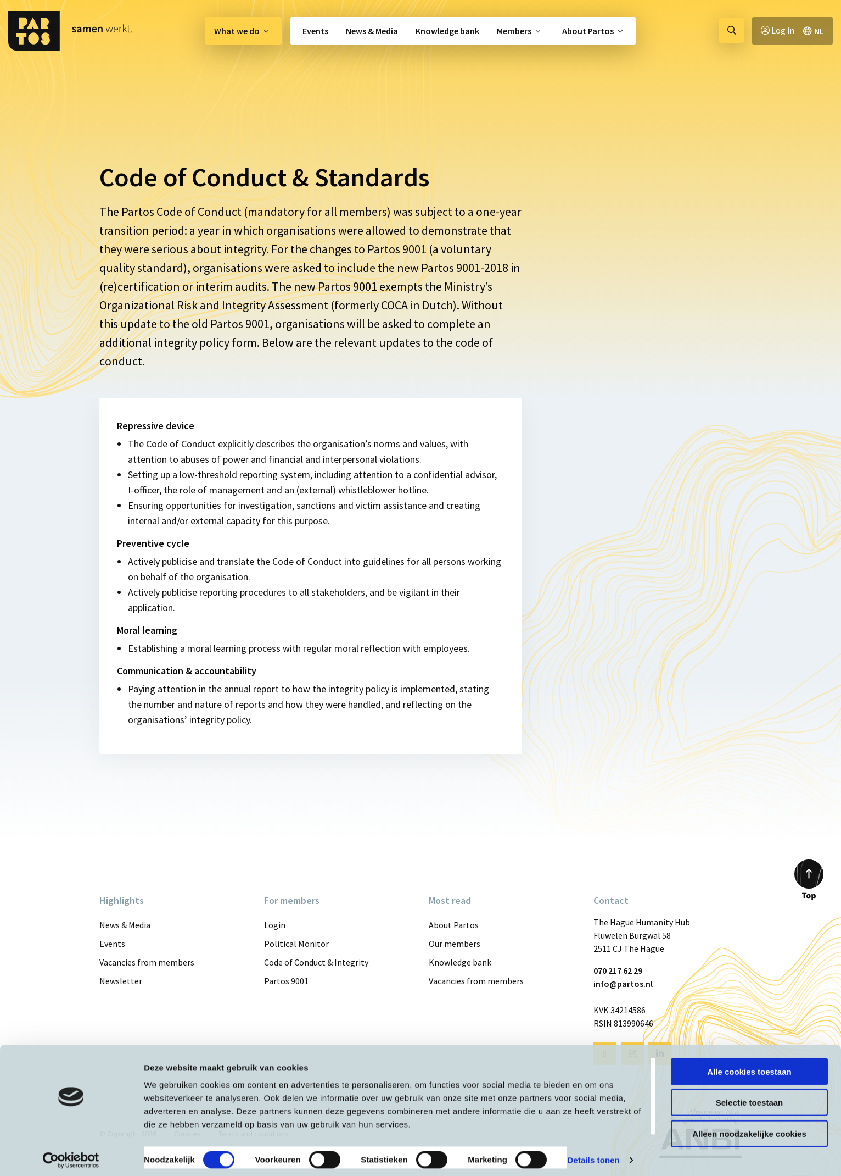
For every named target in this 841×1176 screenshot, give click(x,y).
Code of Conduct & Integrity (316, 962)
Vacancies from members (146, 962)
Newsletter (120, 980)
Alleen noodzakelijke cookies (749, 1128)
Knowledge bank (447, 30)
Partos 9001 (286, 980)
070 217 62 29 (617, 970)
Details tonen (593, 1154)
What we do (237, 30)
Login (274, 924)
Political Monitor (296, 943)
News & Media (372, 30)
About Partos (588, 30)
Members (514, 30)
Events (315, 30)
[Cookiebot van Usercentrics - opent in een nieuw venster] (71, 1154)
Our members (454, 943)
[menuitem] (243, 31)
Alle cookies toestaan (749, 1065)
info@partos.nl (623, 983)
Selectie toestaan (749, 1097)
